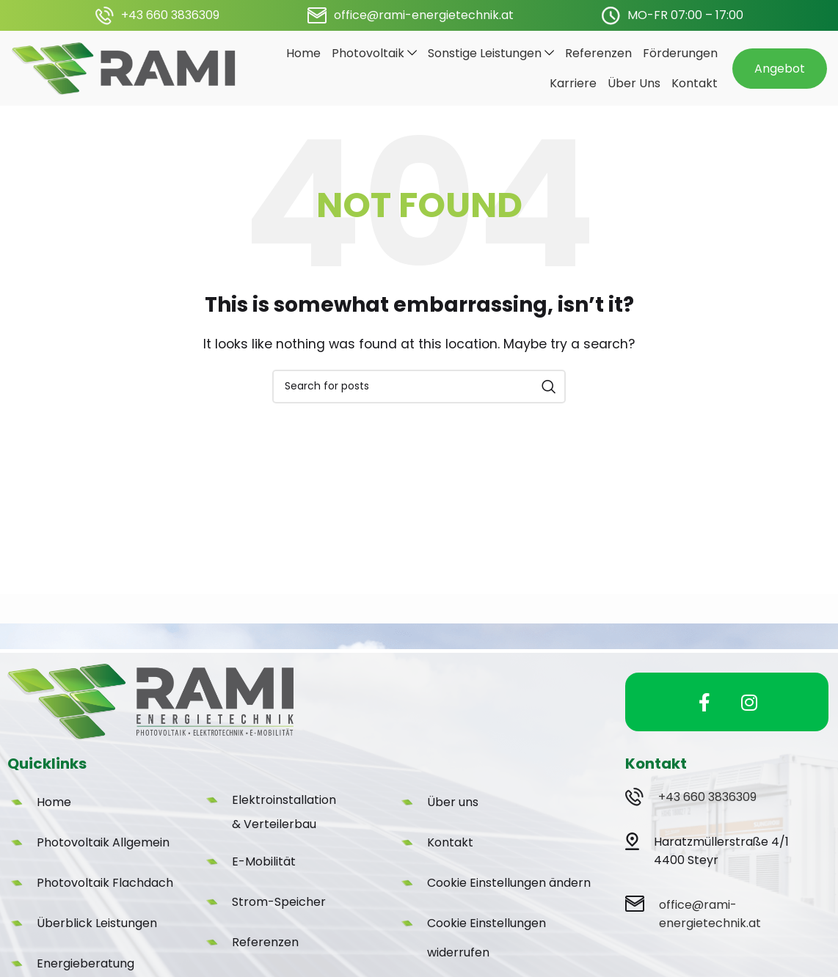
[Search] (419, 399)
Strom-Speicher (279, 915)
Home (54, 815)
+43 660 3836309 (708, 810)
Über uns (452, 815)
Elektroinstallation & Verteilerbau (284, 825)
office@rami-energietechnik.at (424, 15)
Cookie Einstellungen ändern (509, 896)
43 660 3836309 (173, 15)
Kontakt (450, 855)
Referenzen (265, 955)
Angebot (779, 74)
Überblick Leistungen (97, 936)
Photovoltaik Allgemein (103, 855)
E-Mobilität (264, 874)
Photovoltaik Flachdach (105, 896)
